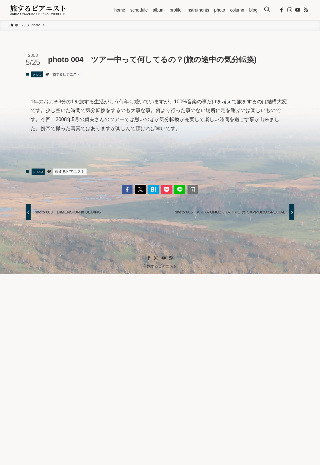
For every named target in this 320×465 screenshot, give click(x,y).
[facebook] (281, 10)
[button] (127, 379)
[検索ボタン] (267, 10)
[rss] (306, 10)
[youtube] (298, 10)
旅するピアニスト (66, 74)
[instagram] (290, 10)
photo (37, 74)
